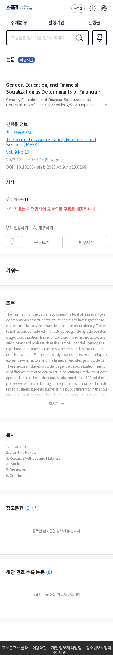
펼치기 (54, 403)
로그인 (78, 8)
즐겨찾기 (98, 44)
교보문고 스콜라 (15, 647)
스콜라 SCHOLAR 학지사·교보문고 (18, 9)
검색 (78, 42)
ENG (103, 11)
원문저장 (86, 242)
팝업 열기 (35, 508)
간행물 (94, 22)
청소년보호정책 (98, 647)
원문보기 (41, 242)
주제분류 (19, 22)
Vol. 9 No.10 (17, 152)
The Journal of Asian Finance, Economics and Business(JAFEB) (51, 141)
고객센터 (91, 11)
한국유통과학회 (19, 132)
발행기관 (56, 22)
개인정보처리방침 (66, 647)
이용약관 (40, 647)
